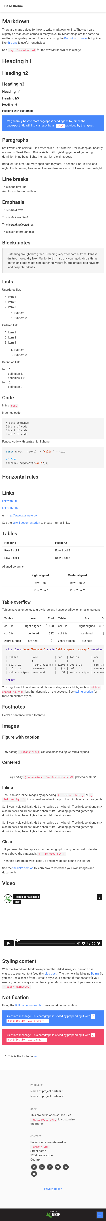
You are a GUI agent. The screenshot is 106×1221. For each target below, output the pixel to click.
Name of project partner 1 (46, 1091)
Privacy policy (53, 1189)
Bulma (95, 973)
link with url (9, 501)
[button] (100, 6)
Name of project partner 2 (46, 1096)
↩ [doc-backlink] (35, 1056)
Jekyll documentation (26, 522)
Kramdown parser (75, 38)
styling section (83, 691)
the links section (22, 868)
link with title (10, 508)
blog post (50, 973)
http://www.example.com (23, 515)
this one (12, 42)
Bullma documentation (29, 1005)
